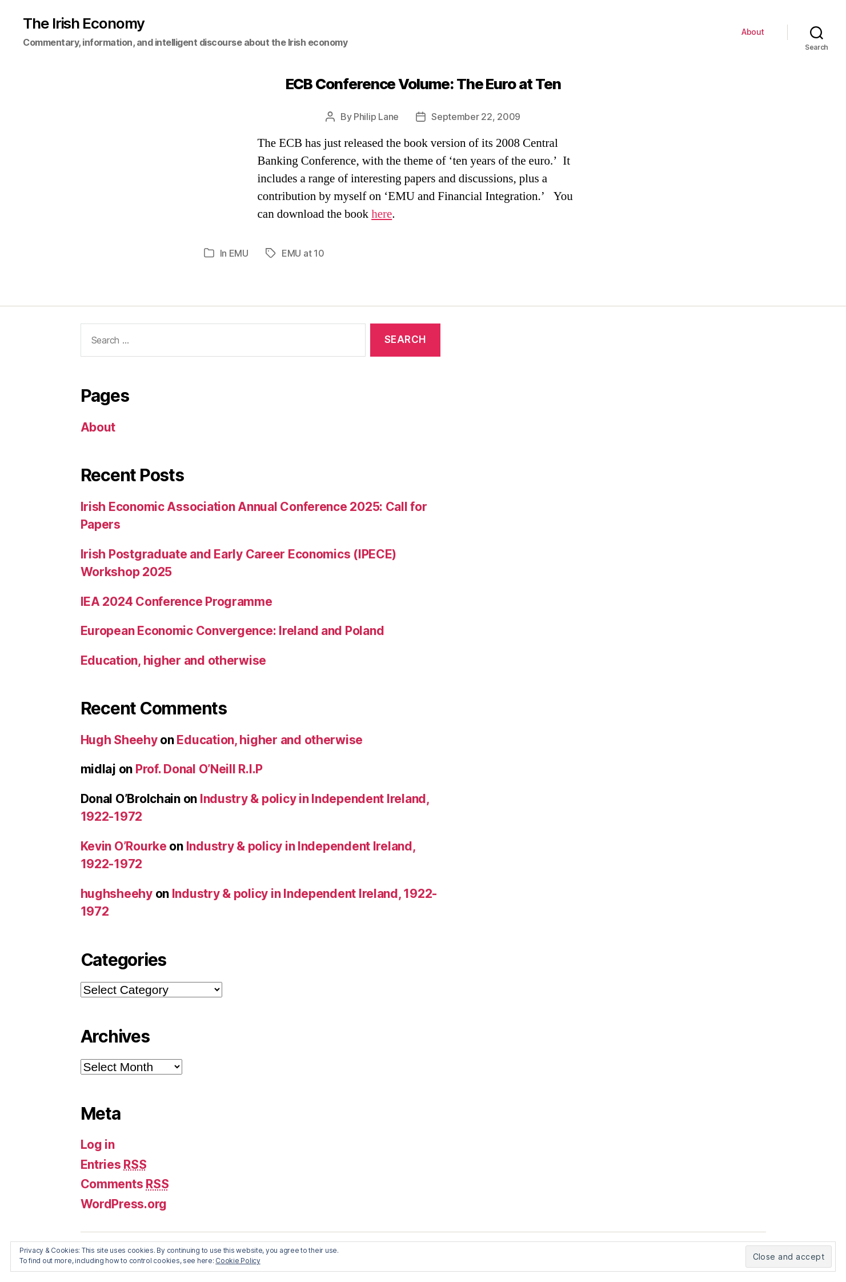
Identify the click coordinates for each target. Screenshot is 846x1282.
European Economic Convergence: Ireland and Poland (232, 631)
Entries (114, 1164)
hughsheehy (117, 893)
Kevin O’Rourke (124, 846)
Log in (98, 1144)
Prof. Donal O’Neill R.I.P (199, 769)
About (752, 32)
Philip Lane (376, 116)
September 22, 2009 (475, 116)
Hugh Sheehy (119, 740)
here (381, 214)
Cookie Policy (237, 1260)
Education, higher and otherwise (174, 660)
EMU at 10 (303, 253)
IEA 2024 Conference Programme (176, 601)
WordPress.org (124, 1204)
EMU (238, 253)
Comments (125, 1184)
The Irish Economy (84, 23)
